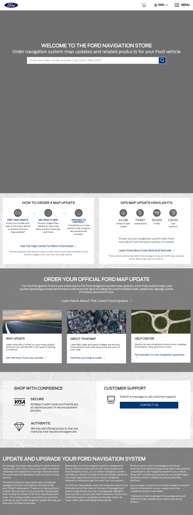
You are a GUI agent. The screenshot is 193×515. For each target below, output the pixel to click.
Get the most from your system (26, 357)
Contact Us (149, 405)
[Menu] (181, 5)
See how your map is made (87, 357)
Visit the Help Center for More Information (48, 246)
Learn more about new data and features (146, 250)
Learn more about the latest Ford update (96, 300)
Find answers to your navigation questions (160, 356)
